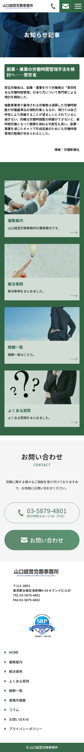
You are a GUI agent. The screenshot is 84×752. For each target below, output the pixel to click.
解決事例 (15, 671)
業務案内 (15, 662)
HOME (14, 652)
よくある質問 (19, 681)
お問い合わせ (19, 719)
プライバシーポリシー (26, 728)
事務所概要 (17, 700)
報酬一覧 (15, 690)
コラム (14, 709)
